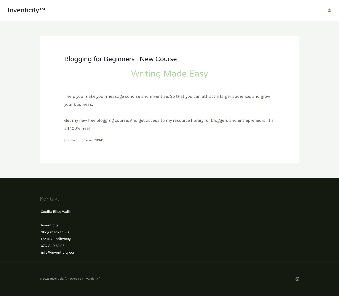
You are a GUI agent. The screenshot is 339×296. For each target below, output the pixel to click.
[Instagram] (297, 279)
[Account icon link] (329, 10)
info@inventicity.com (59, 252)
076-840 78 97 (52, 245)
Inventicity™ (26, 10)
